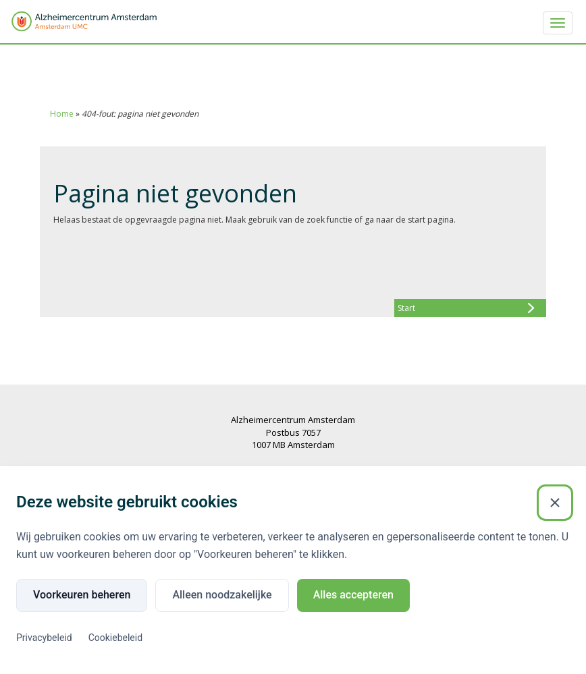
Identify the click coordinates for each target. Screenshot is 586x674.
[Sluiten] (555, 502)
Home (62, 113)
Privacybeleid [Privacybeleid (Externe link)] (44, 637)
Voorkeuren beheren (81, 594)
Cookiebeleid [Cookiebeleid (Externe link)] (115, 637)
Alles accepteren (353, 594)
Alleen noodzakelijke (221, 594)
